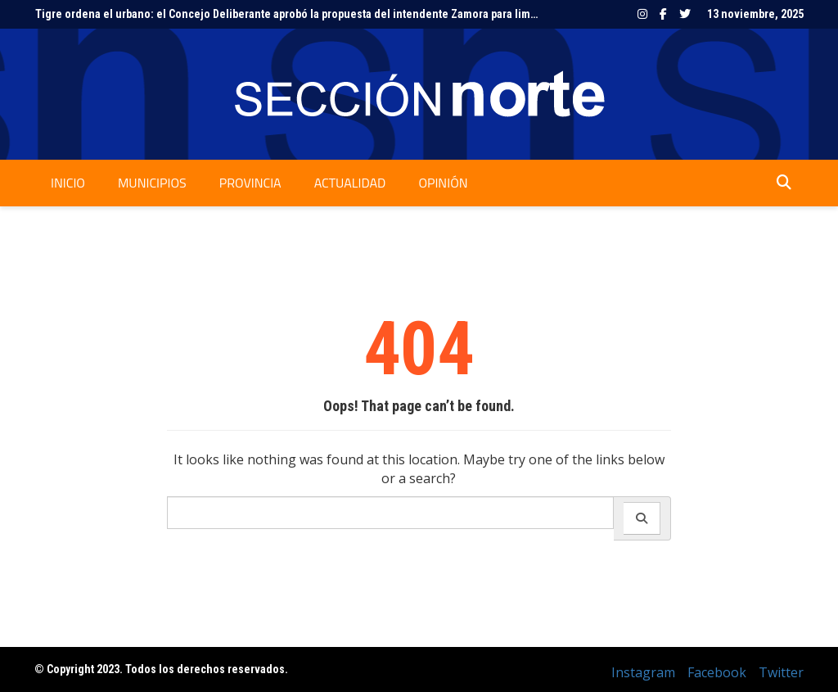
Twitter (685, 14)
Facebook (663, 14)
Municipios (152, 182)
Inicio (68, 182)
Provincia (250, 182)
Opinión (442, 182)
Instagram (642, 14)
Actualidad (350, 182)
